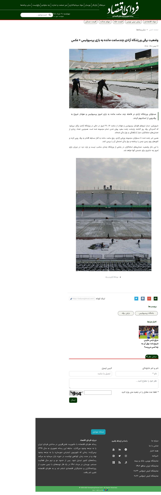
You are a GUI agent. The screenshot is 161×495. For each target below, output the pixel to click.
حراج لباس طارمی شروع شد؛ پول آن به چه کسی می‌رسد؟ (132, 347)
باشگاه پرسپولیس (128, 316)
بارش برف (108, 316)
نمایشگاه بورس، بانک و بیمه (129, 464)
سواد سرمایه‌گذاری (76, 5)
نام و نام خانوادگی (133, 371)
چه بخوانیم (45, 5)
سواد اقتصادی (133, 24)
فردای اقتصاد (122, 9)
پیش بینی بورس (116, 24)
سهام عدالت (87, 24)
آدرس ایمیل (89, 371)
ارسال (55, 403)
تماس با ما (136, 449)
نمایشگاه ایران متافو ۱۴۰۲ (129, 469)
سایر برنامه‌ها (25, 5)
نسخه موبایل (80, 435)
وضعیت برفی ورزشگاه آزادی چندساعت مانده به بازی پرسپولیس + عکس (97, 43)
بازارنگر (94, 5)
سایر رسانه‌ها (123, 33)
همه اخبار (136, 454)
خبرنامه (137, 459)
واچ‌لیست (36, 5)
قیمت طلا (100, 24)
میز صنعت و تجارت (59, 5)
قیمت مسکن (73, 24)
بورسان (87, 5)
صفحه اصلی (136, 33)
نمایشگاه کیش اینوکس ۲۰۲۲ (128, 479)
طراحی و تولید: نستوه (82, 493)
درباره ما (137, 444)
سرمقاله (102, 5)
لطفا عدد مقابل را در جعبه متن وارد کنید (122, 395)
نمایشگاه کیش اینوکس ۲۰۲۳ (128, 474)
